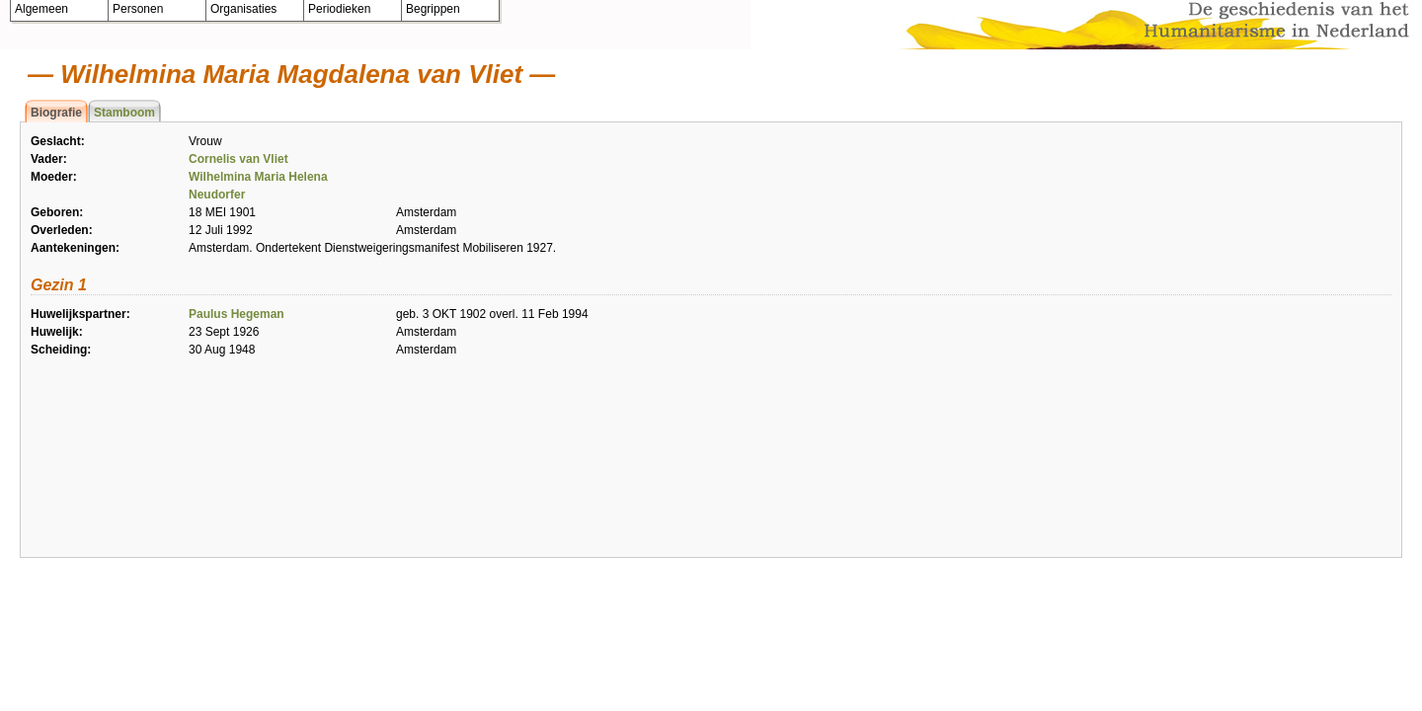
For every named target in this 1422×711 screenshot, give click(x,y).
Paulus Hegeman (236, 314)
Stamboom (124, 112)
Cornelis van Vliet (238, 159)
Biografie (56, 112)
